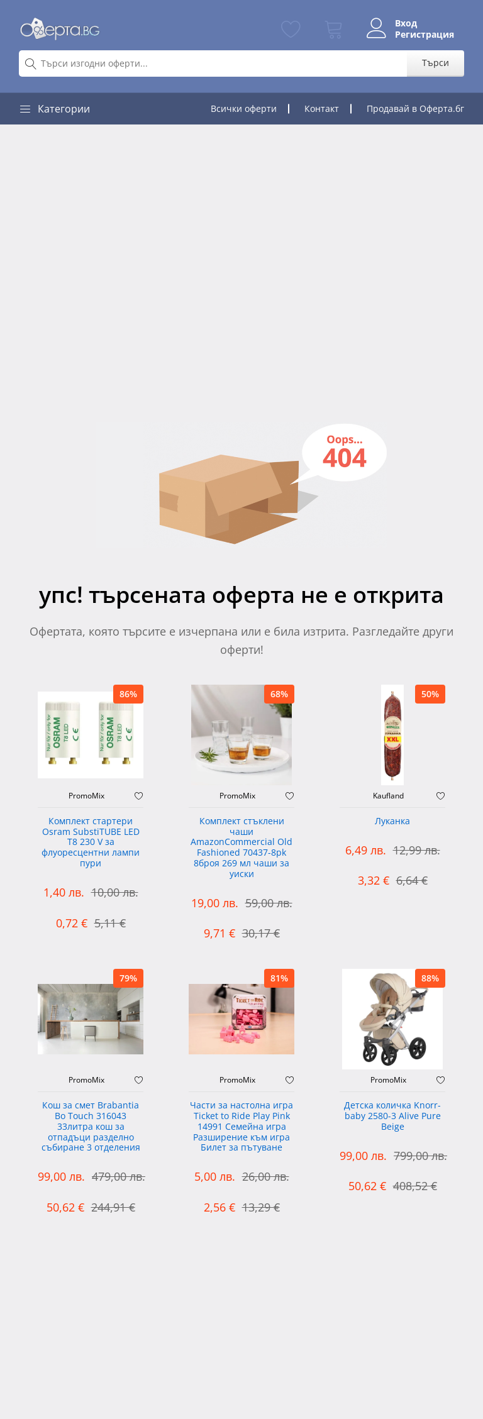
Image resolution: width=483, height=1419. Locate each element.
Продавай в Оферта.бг (415, 108)
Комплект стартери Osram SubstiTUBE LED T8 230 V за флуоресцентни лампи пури (91, 842)
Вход (406, 23)
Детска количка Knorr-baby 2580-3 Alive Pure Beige (392, 1116)
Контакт (321, 108)
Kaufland (388, 796)
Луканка (392, 821)
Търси (435, 63)
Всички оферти (244, 108)
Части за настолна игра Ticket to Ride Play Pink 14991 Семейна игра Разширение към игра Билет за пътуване (241, 1126)
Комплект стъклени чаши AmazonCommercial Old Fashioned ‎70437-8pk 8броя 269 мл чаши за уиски (241, 848)
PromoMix (86, 796)
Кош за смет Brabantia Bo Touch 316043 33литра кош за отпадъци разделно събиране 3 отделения (91, 1126)
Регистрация (424, 34)
